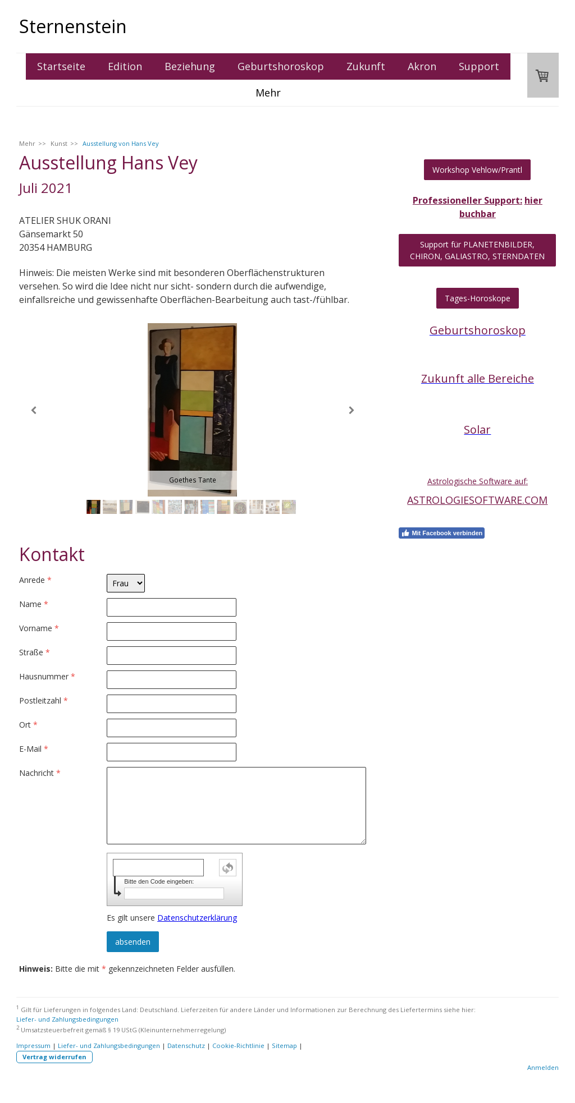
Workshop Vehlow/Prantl (477, 169)
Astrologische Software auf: (477, 481)
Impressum (33, 1045)
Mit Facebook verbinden (441, 532)
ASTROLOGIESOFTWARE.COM (477, 500)
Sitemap (284, 1045)
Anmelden (543, 1067)
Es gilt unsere (172, 917)
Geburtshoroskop (281, 66)
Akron (422, 66)
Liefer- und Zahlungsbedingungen (67, 1019)
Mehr (268, 92)
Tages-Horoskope (477, 298)
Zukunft (365, 66)
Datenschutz (186, 1045)
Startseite (61, 66)
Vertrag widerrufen (54, 1057)
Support (479, 66)
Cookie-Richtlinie (238, 1045)
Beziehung (190, 66)
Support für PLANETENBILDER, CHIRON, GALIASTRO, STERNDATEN (477, 250)
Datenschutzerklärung (197, 917)
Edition (125, 66)
